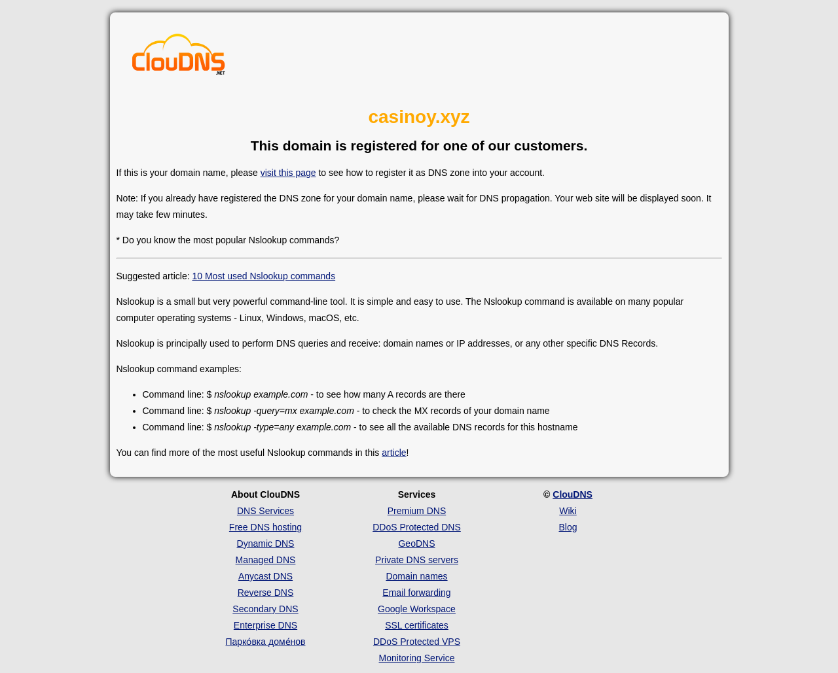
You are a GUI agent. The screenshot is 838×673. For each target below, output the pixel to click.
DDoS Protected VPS (416, 641)
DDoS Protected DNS (417, 527)
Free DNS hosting (265, 527)
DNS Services (265, 511)
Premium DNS (417, 511)
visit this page (288, 172)
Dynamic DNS (266, 543)
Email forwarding (416, 592)
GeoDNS (416, 543)
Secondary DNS (265, 609)
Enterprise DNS (265, 625)
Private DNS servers (416, 560)
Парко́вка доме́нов (266, 641)
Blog (567, 527)
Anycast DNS (265, 576)
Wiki (567, 511)
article (394, 452)
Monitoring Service (417, 658)
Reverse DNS (266, 592)
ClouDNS (572, 494)
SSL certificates (416, 625)
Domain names (416, 576)
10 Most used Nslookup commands (263, 276)
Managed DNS (266, 560)
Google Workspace (417, 609)
